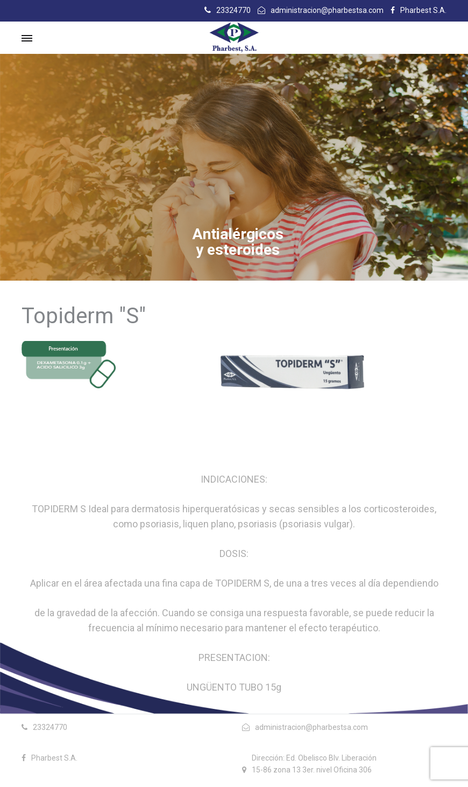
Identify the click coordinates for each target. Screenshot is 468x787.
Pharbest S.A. (423, 10)
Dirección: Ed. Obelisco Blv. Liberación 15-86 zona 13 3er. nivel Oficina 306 (314, 764)
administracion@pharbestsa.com (327, 10)
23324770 (233, 10)
